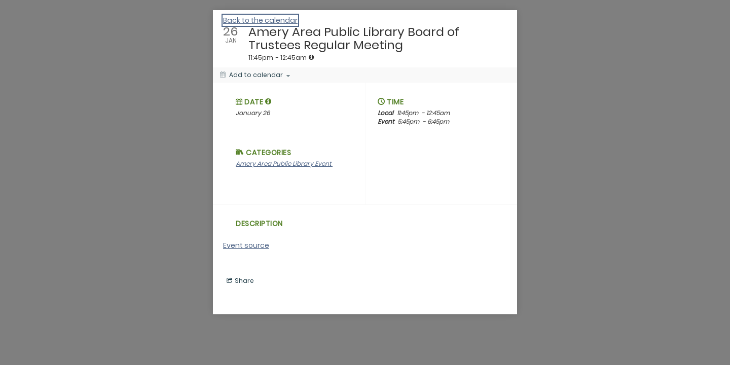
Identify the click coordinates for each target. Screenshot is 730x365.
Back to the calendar (260, 20)
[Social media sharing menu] (239, 280)
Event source (246, 245)
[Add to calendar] (255, 75)
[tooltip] (311, 57)
